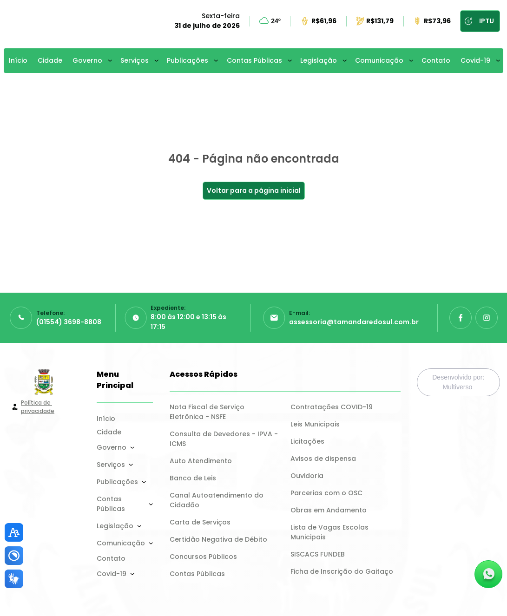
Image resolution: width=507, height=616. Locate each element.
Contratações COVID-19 (331, 407)
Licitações (307, 441)
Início (18, 60)
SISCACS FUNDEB (317, 554)
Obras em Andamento (328, 510)
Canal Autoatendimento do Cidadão (217, 500)
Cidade (50, 60)
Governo (87, 60)
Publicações (187, 60)
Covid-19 (475, 60)
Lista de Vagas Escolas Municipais (330, 532)
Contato (435, 60)
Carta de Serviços (200, 522)
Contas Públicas (254, 60)
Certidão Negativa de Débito (218, 539)
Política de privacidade (37, 407)
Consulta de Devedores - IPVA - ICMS (224, 438)
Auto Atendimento (201, 460)
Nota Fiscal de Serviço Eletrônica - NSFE (208, 411)
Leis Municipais (315, 424)
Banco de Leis (193, 478)
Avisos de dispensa (323, 458)
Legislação (318, 60)
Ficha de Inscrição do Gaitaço (341, 571)
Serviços (134, 60)
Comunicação (379, 60)
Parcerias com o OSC (326, 493)
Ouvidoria (306, 475)
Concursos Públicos (203, 556)
